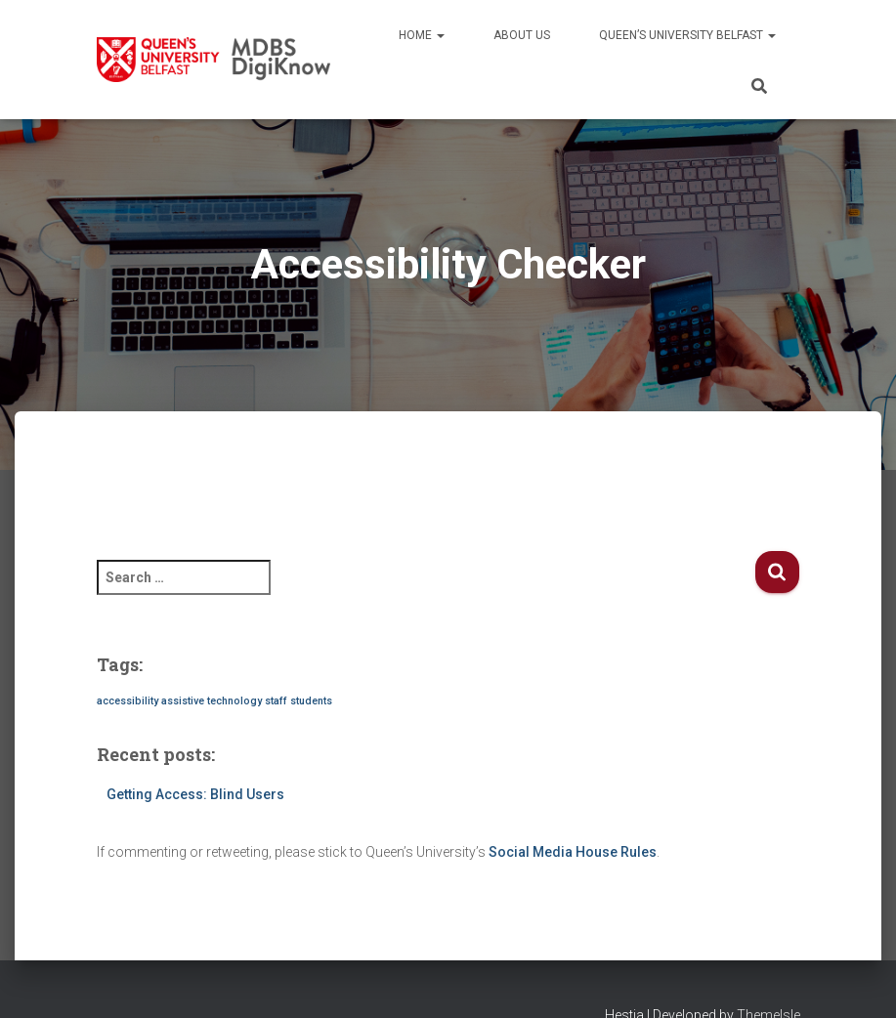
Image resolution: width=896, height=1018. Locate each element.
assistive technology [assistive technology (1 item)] (211, 701)
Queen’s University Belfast (687, 35)
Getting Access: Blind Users (195, 794)
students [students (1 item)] (311, 701)
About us (521, 35)
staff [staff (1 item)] (276, 701)
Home (422, 35)
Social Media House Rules (573, 852)
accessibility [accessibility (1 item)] (127, 701)
